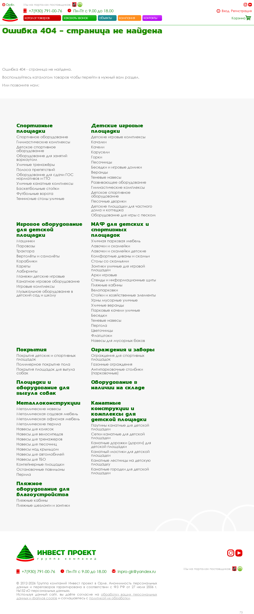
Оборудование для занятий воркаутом (41, 157)
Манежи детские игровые (40, 276)
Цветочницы (102, 330)
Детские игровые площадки (117, 128)
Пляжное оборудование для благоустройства (42, 489)
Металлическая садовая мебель (47, 414)
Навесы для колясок (35, 429)
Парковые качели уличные (115, 310)
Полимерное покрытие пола (43, 364)
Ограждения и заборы (123, 349)
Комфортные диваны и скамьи (120, 256)
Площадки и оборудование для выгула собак (42, 387)
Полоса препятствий (35, 169)
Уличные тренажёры (35, 164)
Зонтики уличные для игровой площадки (118, 268)
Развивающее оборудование (118, 182)
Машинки (25, 241)
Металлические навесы (38, 409)
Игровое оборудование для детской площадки (49, 229)
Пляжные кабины (106, 285)
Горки (96, 157)
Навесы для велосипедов (39, 434)
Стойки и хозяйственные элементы (123, 295)
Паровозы (25, 246)
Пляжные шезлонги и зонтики (43, 505)
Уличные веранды (107, 305)
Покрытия (31, 349)
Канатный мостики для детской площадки (120, 453)
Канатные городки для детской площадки (120, 471)
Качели (97, 147)
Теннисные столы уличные (40, 198)
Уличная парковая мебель (116, 241)
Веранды (99, 172)
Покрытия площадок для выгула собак (45, 371)
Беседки (99, 315)
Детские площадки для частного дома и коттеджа (121, 208)
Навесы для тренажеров (39, 439)
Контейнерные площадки (40, 464)
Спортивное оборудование (42, 137)
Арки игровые (104, 275)
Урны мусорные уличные (114, 300)
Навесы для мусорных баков (118, 340)
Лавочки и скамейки (110, 246)
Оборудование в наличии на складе (118, 384)
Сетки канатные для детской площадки (118, 436)
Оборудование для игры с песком (123, 215)
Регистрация (241, 11)
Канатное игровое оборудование (48, 281)
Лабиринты (26, 271)
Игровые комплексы (35, 286)
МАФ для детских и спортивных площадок (120, 229)
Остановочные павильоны (40, 469)
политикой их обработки (109, 598)
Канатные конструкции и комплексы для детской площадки (118, 411)
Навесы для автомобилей (40, 454)
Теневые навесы (106, 177)
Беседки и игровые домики (116, 167)
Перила (23, 474)
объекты (105, 18)
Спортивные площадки (34, 128)
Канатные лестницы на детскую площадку (121, 462)
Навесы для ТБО (31, 459)
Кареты (23, 266)
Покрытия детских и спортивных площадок (46, 357)
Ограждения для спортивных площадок (117, 357)
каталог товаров (37, 18)
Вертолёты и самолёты (37, 256)
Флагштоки (101, 335)
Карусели (100, 152)
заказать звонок (75, 18)
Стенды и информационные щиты (123, 280)
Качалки (98, 142)
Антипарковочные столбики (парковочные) (117, 371)
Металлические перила (38, 424)
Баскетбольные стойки (37, 188)
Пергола (99, 325)
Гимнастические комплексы (43, 142)
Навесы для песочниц (36, 444)
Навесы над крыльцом (37, 449)
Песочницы (101, 162)
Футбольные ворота (34, 193)
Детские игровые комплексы (118, 137)
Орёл (10, 4)
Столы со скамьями (110, 261)
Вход (225, 11)
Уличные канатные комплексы (44, 183)
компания (127, 18)
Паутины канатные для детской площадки (120, 427)
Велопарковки (104, 290)
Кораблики (26, 261)
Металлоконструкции (48, 403)
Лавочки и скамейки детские (118, 251)
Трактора (25, 251)
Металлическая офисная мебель (48, 419)
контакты (150, 18)
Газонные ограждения (111, 364)
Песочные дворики (108, 201)
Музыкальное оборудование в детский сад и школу (44, 293)
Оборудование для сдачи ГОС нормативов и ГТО (45, 176)
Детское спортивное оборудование (36, 149)
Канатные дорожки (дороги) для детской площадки (121, 444)
